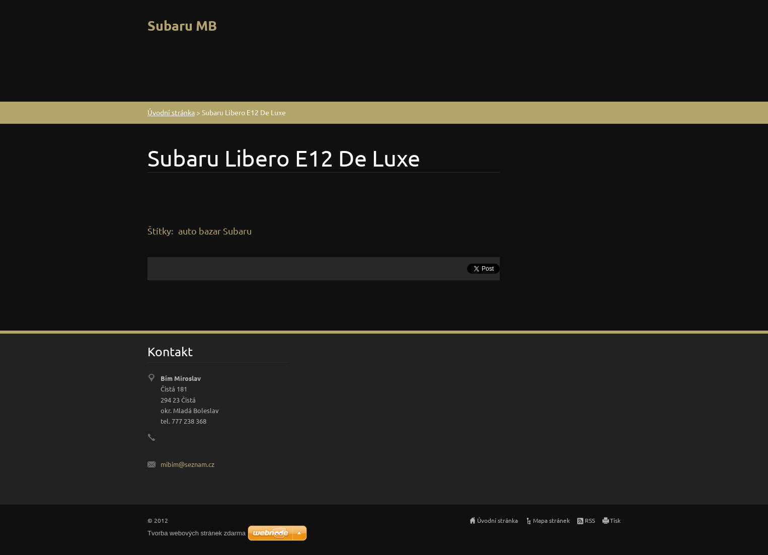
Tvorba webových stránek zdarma (196, 533)
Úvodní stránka (171, 112)
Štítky (159, 230)
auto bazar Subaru (215, 230)
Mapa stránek (551, 520)
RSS (590, 520)
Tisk (615, 520)
